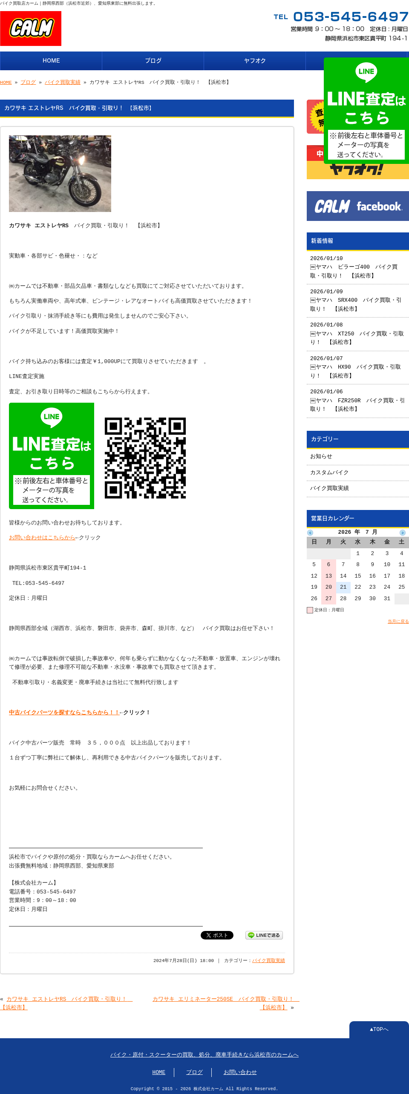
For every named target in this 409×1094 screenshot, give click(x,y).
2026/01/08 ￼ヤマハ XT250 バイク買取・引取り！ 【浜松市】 (357, 330)
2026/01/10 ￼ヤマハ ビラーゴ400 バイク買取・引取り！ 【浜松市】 (354, 264)
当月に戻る (398, 618)
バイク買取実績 (63, 81)
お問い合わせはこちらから (42, 535)
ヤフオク (255, 60)
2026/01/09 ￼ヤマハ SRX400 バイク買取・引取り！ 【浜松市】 (356, 297)
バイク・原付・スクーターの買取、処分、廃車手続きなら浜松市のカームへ (204, 1053)
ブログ (153, 60)
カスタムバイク (329, 469)
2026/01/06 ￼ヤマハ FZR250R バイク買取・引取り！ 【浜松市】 (355, 397)
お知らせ (321, 453)
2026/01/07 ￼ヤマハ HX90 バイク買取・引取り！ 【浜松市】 (356, 364)
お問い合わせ (240, 1070)
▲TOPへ (379, 1027)
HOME (51, 60)
